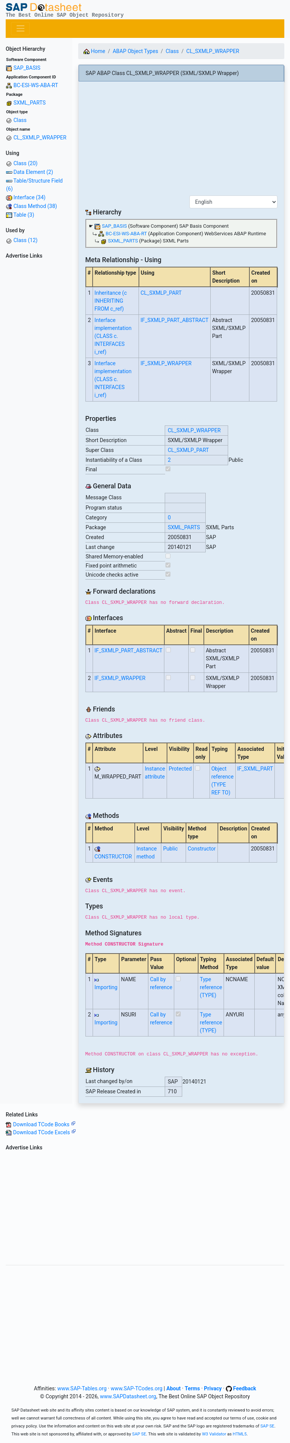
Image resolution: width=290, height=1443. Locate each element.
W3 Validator (214, 1434)
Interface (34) (29, 197)
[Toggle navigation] (20, 28)
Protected (180, 769)
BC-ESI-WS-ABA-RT (35, 85)
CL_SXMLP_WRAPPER (39, 137)
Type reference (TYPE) (211, 987)
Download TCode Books (44, 1124)
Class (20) (25, 163)
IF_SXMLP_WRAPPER (165, 363)
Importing (106, 987)
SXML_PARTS (29, 103)
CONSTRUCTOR (113, 857)
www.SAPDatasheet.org (128, 1396)
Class (20, 120)
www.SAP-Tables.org (82, 1388)
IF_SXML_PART (255, 769)
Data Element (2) (33, 172)
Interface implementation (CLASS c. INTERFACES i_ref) (113, 336)
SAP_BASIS (26, 68)
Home (94, 51)
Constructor (202, 849)
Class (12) (25, 240)
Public (170, 849)
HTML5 (240, 1434)
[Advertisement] (36, 375)
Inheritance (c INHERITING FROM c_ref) (111, 301)
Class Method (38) (35, 206)
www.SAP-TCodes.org (136, 1388)
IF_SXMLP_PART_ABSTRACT (174, 320)
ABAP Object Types (135, 51)
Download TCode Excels (44, 1132)
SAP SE (267, 1426)
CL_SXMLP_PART (160, 293)
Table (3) (23, 215)
